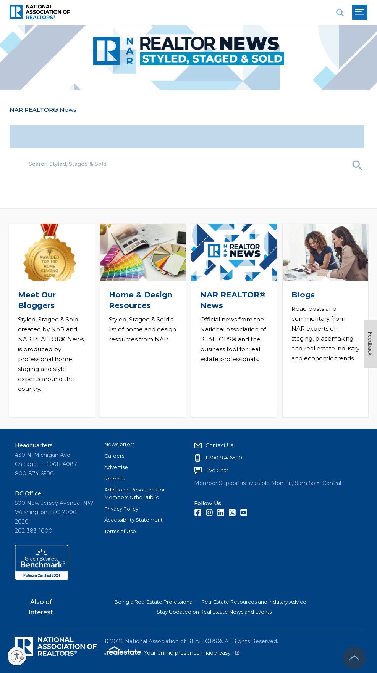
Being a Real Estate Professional (154, 602)
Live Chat (216, 470)
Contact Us (219, 445)
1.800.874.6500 (223, 458)
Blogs (302, 294)
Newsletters (119, 444)
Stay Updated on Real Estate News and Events (214, 612)
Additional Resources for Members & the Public (134, 493)
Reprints (114, 478)
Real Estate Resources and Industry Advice (253, 602)
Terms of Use (120, 531)
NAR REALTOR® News (43, 109)
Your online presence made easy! (191, 652)
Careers (114, 456)
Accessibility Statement (133, 520)
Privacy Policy (121, 509)
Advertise (116, 467)
